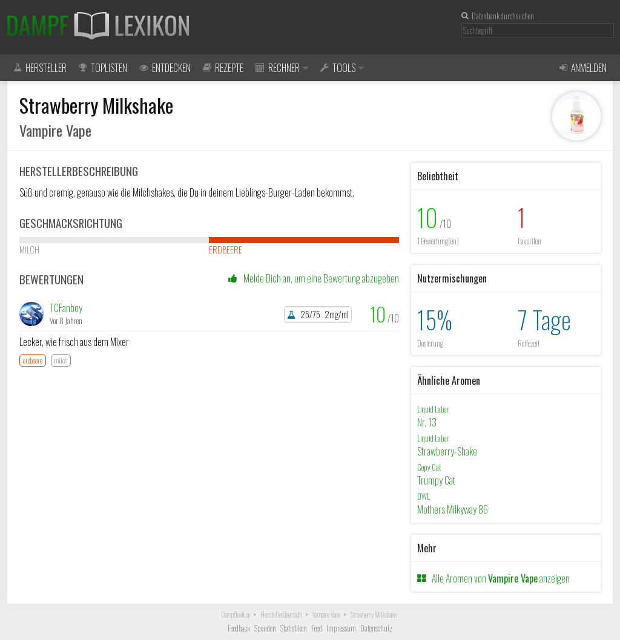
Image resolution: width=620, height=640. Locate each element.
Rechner (282, 67)
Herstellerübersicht (281, 614)
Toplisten (103, 67)
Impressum (341, 628)
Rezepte (223, 67)
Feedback (239, 628)
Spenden (265, 628)
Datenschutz (376, 628)
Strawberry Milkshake (374, 614)
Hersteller (40, 67)
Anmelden (583, 67)
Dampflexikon (235, 614)
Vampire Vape (326, 614)
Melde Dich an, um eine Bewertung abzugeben (313, 278)
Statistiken (293, 628)
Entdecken (165, 67)
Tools (342, 67)
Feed (316, 628)
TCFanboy (66, 308)
